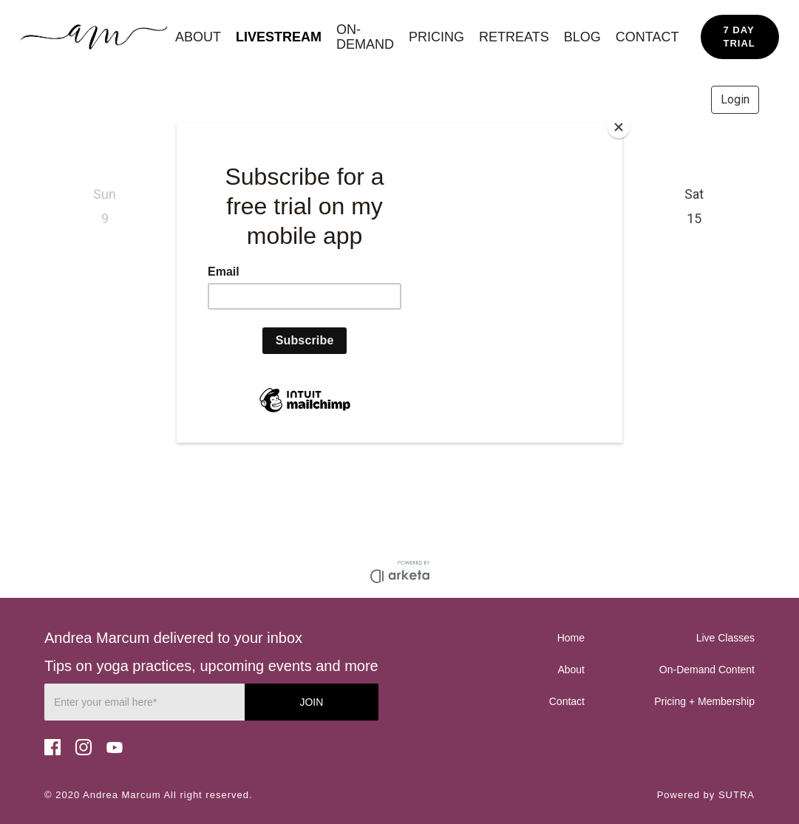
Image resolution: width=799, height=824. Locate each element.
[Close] (619, 127)
